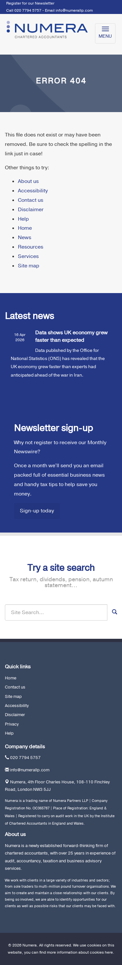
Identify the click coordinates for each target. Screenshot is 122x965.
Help (23, 219)
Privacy (12, 724)
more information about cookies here (80, 952)
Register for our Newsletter (30, 3)
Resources (30, 247)
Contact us (30, 200)
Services (28, 256)
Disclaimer (31, 209)
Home (25, 228)
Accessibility (33, 190)
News (24, 237)
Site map (28, 265)
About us (28, 181)
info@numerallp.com (74, 10)
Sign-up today (37, 510)
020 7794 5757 (25, 758)
